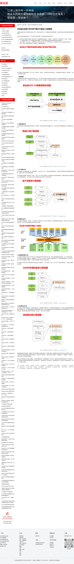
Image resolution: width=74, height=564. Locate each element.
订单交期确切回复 (5, 436)
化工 (20, 552)
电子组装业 (21, 544)
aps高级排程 (50, 365)
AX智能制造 (4, 64)
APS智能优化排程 (5, 74)
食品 (20, 553)
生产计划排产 (57, 365)
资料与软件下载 (67, 535)
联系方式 (52, 544)
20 (19, 562)
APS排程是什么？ (5, 106)
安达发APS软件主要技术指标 (7, 389)
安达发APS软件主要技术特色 (7, 391)
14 (12, 562)
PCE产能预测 (4, 72)
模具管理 (21, 537)
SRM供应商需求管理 (6, 87)
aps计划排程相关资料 (6, 41)
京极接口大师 (3, 546)
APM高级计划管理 (5, 70)
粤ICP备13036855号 (26, 560)
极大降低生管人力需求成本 (7, 442)
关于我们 (71, 3)
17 (15, 562)
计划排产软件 (64, 366)
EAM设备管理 (4, 82)
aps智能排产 (41, 366)
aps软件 (22, 365)
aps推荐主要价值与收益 (6, 37)
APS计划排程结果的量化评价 (7, 504)
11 (8, 562)
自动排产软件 (30, 368)
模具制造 (21, 535)
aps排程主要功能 (5, 33)
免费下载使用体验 (5, 50)
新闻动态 (52, 533)
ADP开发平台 (4, 93)
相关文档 (3, 48)
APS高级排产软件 (56, 366)
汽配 (20, 550)
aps (18, 365)
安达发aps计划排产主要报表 (7, 254)
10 (7, 562)
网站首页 (19, 24)
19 (18, 562)
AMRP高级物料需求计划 (6, 76)
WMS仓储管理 (4, 89)
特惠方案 (37, 535)
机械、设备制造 (22, 538)
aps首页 (3, 28)
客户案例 (59, 3)
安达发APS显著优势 (5, 406)
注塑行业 (21, 541)
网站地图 (57, 560)
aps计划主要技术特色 (6, 35)
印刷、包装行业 (22, 543)
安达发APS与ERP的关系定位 (7, 140)
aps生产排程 (29, 366)
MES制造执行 (4, 78)
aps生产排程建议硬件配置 (7, 39)
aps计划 (37, 365)
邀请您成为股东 (39, 544)
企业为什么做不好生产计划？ (7, 486)
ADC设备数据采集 (5, 80)
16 (14, 562)
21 (20, 562)
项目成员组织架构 (5, 484)
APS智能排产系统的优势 (6, 404)
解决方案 (24, 24)
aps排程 (32, 365)
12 (9, 562)
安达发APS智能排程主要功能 (7, 157)
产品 (40, 3)
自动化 (2, 95)
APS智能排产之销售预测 (6, 491)
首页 (36, 3)
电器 (20, 547)
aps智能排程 (48, 366)
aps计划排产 (64, 365)
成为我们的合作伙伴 (5, 56)
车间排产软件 (44, 368)
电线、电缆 (21, 549)
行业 (45, 3)
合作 (54, 3)
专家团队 (52, 542)
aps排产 (27, 365)
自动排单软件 (37, 368)
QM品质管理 (4, 91)
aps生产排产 (22, 366)
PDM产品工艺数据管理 (6, 68)
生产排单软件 (22, 368)
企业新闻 (52, 535)
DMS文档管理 (4, 66)
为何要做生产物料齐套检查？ (7, 206)
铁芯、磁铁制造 (22, 540)
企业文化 (52, 547)
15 (13, 562)
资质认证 (52, 545)
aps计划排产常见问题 (6, 43)
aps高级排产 (43, 365)
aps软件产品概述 (5, 31)
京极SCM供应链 (3, 544)
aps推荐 (35, 366)
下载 (65, 3)
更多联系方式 (52, 560)
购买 (49, 3)
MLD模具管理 (4, 85)
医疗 (20, 555)
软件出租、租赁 (4, 54)
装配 (20, 546)
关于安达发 (53, 540)
